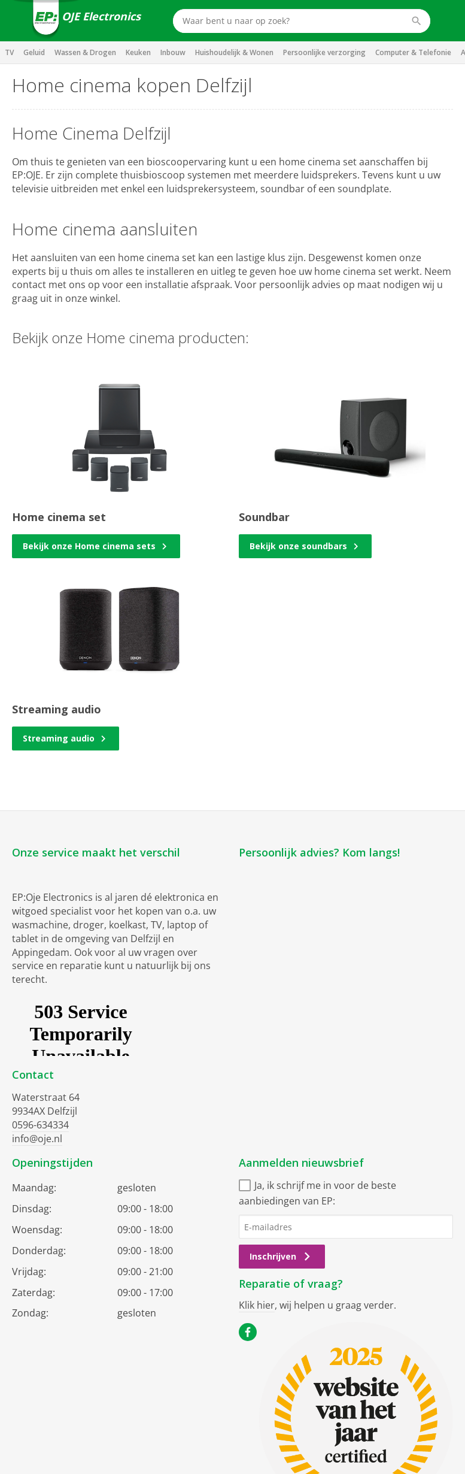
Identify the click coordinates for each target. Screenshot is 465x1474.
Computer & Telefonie (413, 52)
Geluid (34, 52)
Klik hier (257, 1305)
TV (9, 52)
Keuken (138, 52)
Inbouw (173, 52)
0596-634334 (40, 1124)
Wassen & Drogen (85, 52)
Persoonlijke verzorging (324, 52)
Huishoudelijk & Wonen (234, 52)
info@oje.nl (37, 1138)
